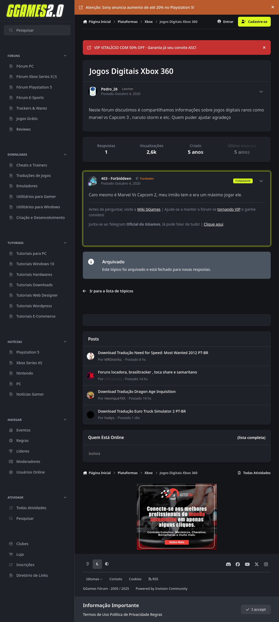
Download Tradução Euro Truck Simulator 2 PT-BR (142, 410)
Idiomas (94, 579)
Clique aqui (213, 224)
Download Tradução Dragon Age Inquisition (137, 391)
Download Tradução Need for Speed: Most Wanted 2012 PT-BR (153, 352)
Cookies (135, 579)
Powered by (161, 588)
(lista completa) (251, 437)
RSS (153, 579)
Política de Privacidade (129, 614)
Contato (115, 579)
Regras (156, 614)
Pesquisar (21, 30)
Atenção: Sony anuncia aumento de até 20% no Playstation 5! (136, 7)
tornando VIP (229, 209)
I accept (256, 609)
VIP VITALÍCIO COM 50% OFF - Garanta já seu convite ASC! (141, 47)
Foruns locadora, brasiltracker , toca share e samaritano (147, 372)
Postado (135, 359)
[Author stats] (261, 91)
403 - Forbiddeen (116, 178)
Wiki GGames (149, 209)
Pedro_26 (109, 89)
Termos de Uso (96, 614)
